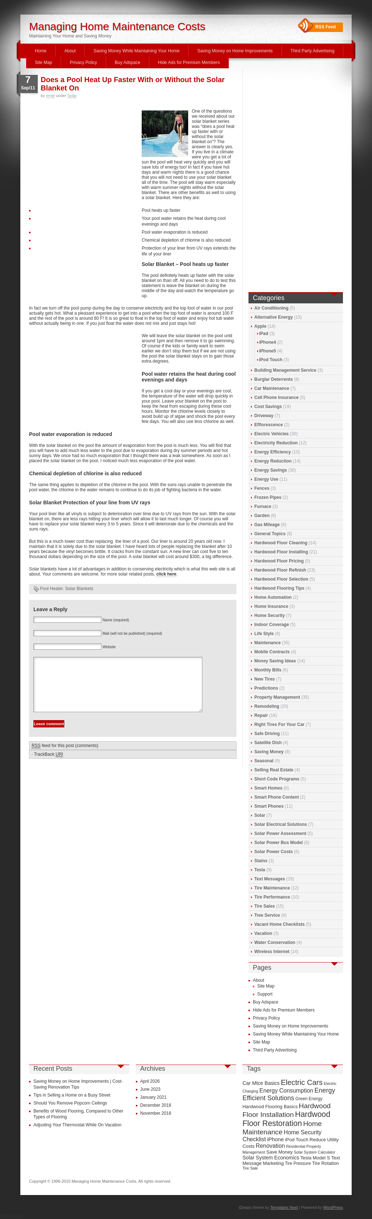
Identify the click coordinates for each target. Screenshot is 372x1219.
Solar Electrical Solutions (280, 824)
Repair (261, 715)
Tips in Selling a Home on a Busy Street (71, 1095)
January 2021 (153, 1097)
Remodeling (266, 706)
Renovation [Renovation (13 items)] (270, 1146)
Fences (261, 488)
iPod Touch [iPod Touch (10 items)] (296, 1139)
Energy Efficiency (272, 452)
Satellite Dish (268, 742)
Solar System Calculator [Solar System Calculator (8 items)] (314, 1152)
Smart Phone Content (276, 797)
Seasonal (264, 760)
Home (40, 50)
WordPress (333, 1207)
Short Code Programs (276, 779)
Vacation (263, 933)
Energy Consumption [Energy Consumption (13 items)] (286, 1090)
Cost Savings (268, 406)
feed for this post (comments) (65, 756)
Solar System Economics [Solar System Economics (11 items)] (270, 1158)
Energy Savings (270, 470)
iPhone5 (267, 351)
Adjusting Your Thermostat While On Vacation (77, 1124)
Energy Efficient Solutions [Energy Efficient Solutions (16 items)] (288, 1094)
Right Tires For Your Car (279, 724)
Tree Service (267, 915)
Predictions (266, 688)
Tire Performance (272, 897)
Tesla (259, 869)
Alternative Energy (273, 317)
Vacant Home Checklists (279, 924)
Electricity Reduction (276, 442)
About (70, 50)
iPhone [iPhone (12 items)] (275, 1139)
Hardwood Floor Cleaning (280, 542)
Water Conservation (274, 942)
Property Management (277, 697)
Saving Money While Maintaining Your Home (136, 50)
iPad (263, 333)
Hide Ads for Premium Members (189, 62)
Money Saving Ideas (275, 660)
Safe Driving (267, 733)
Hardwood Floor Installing (281, 551)
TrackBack (48, 765)
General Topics (270, 533)
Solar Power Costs (273, 851)
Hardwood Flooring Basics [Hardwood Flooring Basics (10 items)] (270, 1106)
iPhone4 (267, 342)
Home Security (269, 615)
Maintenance (267, 642)
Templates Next (284, 1207)
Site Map (43, 62)
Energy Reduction (273, 461)
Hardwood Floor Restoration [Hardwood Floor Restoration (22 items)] (286, 1119)
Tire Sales (264, 906)
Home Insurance (271, 606)
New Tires (264, 679)
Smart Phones (269, 806)
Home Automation (273, 597)
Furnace (262, 506)
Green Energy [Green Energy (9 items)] (308, 1098)
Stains (260, 860)
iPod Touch (270, 359)
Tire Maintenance (272, 888)
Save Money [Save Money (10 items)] (279, 1152)
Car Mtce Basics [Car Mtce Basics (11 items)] (260, 1083)
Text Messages (269, 878)
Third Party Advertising (313, 50)
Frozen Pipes (268, 497)
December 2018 (155, 1105)
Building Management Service (285, 370)
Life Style (264, 633)
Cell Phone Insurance (276, 397)
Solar (72, 95)
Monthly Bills (268, 670)
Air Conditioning (271, 308)
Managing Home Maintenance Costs (117, 26)
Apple (260, 326)
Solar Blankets (79, 588)
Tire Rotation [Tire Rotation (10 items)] (325, 1163)
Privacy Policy (83, 62)
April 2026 (150, 1081)
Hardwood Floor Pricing (279, 561)
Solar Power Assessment (280, 833)
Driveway (264, 415)
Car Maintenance (271, 388)
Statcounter (11, 1216)
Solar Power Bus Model (278, 842)
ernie (50, 95)
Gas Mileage (267, 524)
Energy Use (266, 479)
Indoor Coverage (271, 624)
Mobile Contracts (272, 651)
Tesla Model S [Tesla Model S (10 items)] (315, 1158)
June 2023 (150, 1089)
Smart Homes (268, 788)
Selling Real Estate (273, 769)
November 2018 (155, 1113)
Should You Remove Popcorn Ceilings (70, 1103)
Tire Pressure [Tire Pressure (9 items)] (298, 1163)
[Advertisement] (83, 157)
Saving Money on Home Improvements (234, 50)
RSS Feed (325, 26)
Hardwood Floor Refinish (280, 570)
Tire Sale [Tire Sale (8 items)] (250, 1168)
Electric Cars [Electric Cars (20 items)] (302, 1082)
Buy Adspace (127, 62)
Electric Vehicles (271, 433)
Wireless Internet (272, 951)
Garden (262, 515)
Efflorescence (268, 424)
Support (264, 994)
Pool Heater (51, 588)
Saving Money (269, 751)
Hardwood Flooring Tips (279, 588)
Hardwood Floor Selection (281, 579)
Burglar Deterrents (273, 379)
